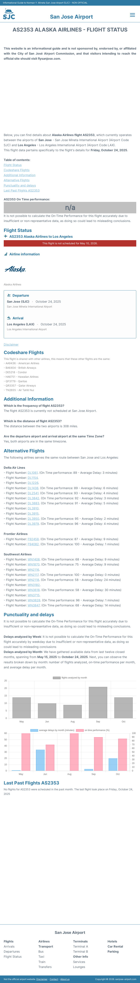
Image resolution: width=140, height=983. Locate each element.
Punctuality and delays (20, 185)
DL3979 (33, 524)
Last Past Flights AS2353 (22, 190)
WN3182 (34, 585)
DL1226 (33, 483)
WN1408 (34, 559)
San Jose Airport (71, 16)
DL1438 (33, 488)
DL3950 (33, 518)
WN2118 (33, 580)
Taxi (41, 956)
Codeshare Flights (16, 170)
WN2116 (33, 570)
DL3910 (33, 508)
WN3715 (34, 595)
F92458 (33, 539)
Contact (54, 979)
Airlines (44, 941)
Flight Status (13, 165)
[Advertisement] (70, 102)
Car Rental (115, 946)
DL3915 (33, 513)
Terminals (80, 941)
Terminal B (80, 951)
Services (79, 962)
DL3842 (33, 498)
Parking (113, 951)
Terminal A (80, 946)
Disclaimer (41, 979)
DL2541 (33, 493)
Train (41, 962)
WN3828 (34, 600)
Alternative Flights (16, 180)
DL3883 (33, 503)
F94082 (33, 544)
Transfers (45, 967)
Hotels (112, 941)
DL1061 (33, 473)
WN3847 (34, 605)
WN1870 (34, 564)
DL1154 (33, 478)
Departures (12, 951)
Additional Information (19, 175)
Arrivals (9, 946)
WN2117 (33, 575)
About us (65, 979)
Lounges (79, 967)
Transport (45, 946)
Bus (40, 951)
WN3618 (34, 590)
